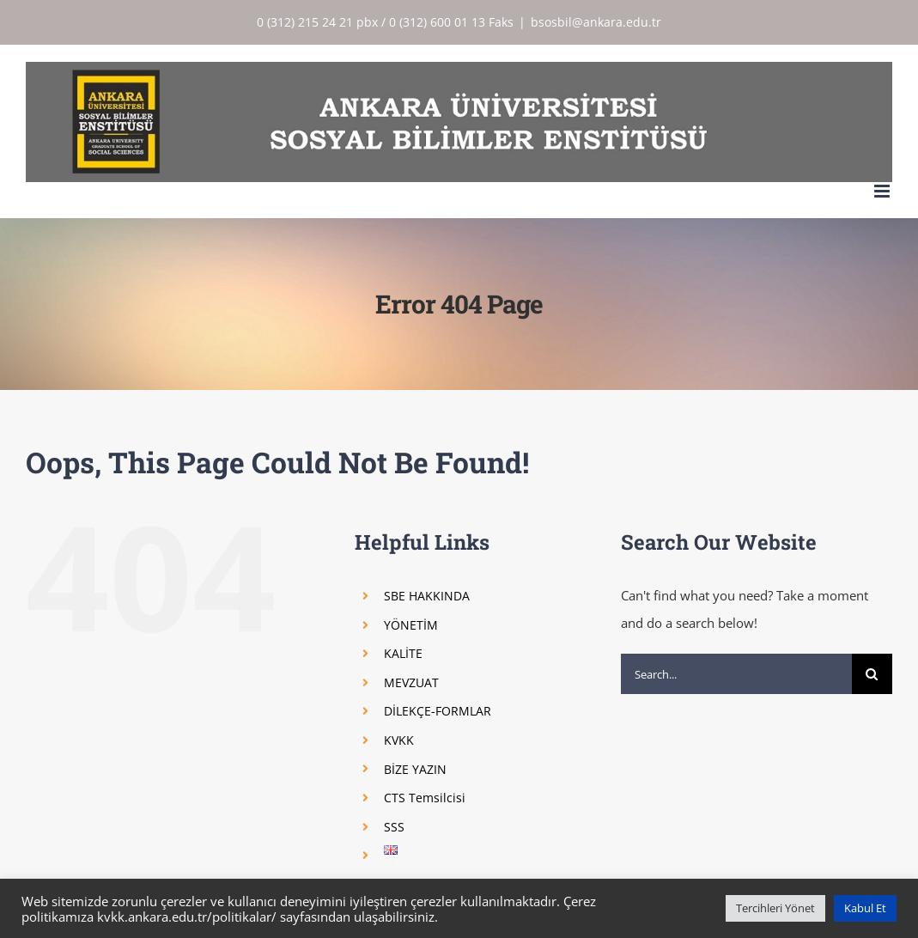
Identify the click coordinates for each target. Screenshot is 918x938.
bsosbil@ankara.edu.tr (596, 22)
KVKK (399, 740)
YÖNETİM (411, 625)
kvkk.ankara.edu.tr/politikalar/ (187, 916)
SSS (394, 827)
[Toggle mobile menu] (883, 191)
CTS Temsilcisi (424, 797)
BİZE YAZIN (415, 769)
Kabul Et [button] (865, 908)
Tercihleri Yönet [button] (775, 908)
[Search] (872, 674)
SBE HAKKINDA (427, 596)
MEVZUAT (411, 682)
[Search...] (736, 674)
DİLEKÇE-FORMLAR (437, 711)
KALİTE (403, 653)
